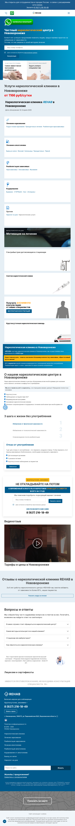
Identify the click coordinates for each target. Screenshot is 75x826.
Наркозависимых (12, 169)
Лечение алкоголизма (16, 145)
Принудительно (38, 151)
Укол (24, 192)
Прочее (9, 212)
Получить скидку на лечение (37, 596)
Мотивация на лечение (21, 234)
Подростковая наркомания (15, 126)
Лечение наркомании (15, 123)
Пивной (47, 151)
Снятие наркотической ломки (19, 276)
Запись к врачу (10, 711)
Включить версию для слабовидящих (18, 699)
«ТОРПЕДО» (18, 192)
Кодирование (12, 189)
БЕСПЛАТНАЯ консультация (19, 311)
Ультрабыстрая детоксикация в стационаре (26, 252)
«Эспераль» (31, 192)
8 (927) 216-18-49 (41, 7)
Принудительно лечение (33, 126)
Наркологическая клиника (14, 734)
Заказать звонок (55, 501)
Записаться (13, 466)
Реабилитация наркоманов (14, 741)
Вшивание (9, 192)
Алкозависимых (24, 169)
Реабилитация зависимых (17, 166)
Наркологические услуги (27, 215)
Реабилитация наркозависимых (53, 126)
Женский (21, 151)
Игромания (33, 169)
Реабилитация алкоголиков (15, 749)
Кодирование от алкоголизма (15, 753)
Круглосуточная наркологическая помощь (25, 323)
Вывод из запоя (11, 151)
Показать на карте (37, 801)
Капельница (28, 151)
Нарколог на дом (12, 215)
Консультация (11, 56)
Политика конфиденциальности (15, 724)
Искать (61, 768)
